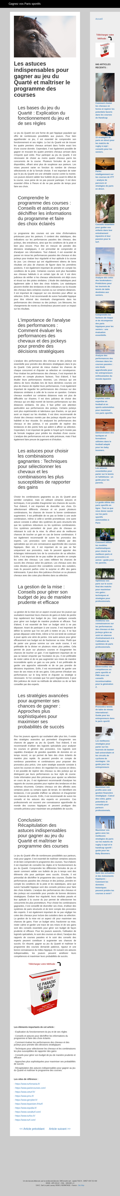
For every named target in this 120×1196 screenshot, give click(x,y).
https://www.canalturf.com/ (28, 1112)
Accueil (98, 19)
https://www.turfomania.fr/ (27, 1084)
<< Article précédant (31, 1128)
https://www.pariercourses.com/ (30, 1088)
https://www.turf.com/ (25, 1120)
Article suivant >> (60, 1128)
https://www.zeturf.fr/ (25, 1092)
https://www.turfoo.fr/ (25, 1116)
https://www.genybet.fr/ (26, 1100)
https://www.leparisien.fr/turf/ (29, 1104)
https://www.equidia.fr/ (26, 1108)
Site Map (81, 1185)
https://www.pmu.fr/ (24, 1096)
